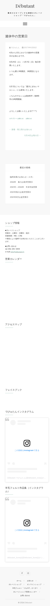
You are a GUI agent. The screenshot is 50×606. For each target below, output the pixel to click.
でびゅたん (14, 47)
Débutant (25, 6)
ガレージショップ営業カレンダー (25, 592)
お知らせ (20, 118)
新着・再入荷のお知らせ (20, 129)
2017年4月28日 (29, 47)
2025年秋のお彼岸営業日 (20, 192)
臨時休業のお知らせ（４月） (22, 177)
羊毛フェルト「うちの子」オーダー (25, 588)
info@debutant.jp (17, 252)
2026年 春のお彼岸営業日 (21, 182)
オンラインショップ (34, 584)
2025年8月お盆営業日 (19, 197)
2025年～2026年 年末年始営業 (23, 187)
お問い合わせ (25, 595)
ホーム (19, 581)
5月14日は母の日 (32, 135)
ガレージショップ (15, 584)
